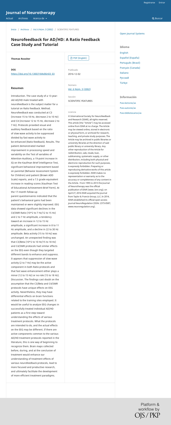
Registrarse (149, 2)
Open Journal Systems (132, 33)
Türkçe (123, 82)
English (124, 52)
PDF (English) (80, 57)
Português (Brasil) (130, 62)
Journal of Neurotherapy (30, 12)
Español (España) (129, 57)
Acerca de (39, 18)
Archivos (23, 18)
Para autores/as (128, 107)
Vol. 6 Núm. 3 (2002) (43, 29)
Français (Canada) (130, 67)
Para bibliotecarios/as (130, 112)
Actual (9, 18)
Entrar (162, 2)
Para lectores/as (128, 102)
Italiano (124, 72)
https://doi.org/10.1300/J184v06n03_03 (33, 73)
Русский (124, 77)
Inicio (13, 29)
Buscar (157, 18)
